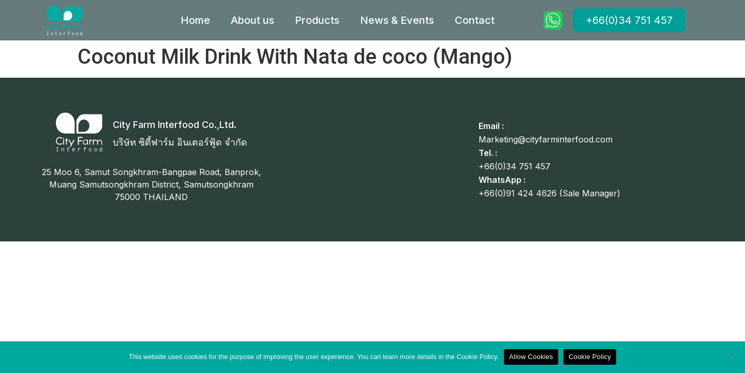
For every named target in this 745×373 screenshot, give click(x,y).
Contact (475, 20)
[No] (732, 357)
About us (252, 20)
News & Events (397, 20)
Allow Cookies (531, 357)
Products (317, 20)
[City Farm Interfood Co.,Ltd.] (79, 132)
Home (195, 20)
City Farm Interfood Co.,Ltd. (174, 124)
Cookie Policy (590, 357)
